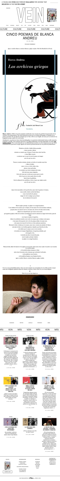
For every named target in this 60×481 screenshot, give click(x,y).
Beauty (17, 25)
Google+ (2, 480)
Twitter (37, 463)
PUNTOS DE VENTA (22, 464)
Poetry (14, 335)
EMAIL (49, 322)
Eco (22, 25)
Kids (43, 25)
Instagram (52, 25)
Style (7, 25)
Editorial (12, 25)
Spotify (37, 467)
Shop (47, 25)
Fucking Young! (22, 469)
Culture (29, 25)
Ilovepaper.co (22, 471)
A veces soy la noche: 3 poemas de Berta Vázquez (49, 429)
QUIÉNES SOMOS (22, 461)
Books (6, 335)
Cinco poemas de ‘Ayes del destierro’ (11, 429)
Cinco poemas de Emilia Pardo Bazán (11, 348)
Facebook (37, 461)
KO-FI (37, 468)
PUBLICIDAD (22, 463)
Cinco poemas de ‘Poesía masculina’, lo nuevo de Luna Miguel (11, 388)
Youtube (37, 465)
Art (25, 25)
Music (38, 25)
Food (34, 25)
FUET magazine (22, 470)
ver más (13, 367)
